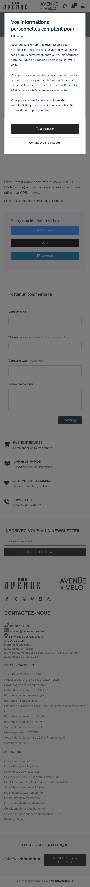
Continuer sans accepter (45, 143)
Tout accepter (45, 129)
